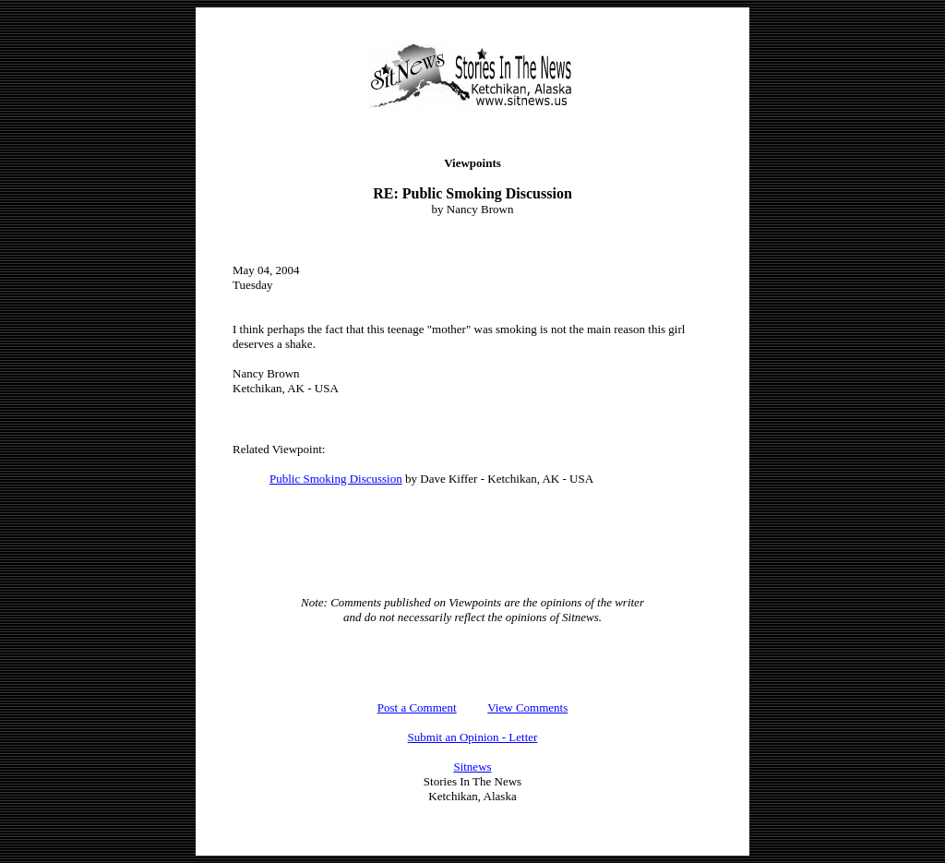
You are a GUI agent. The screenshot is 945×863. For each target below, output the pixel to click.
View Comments (527, 707)
